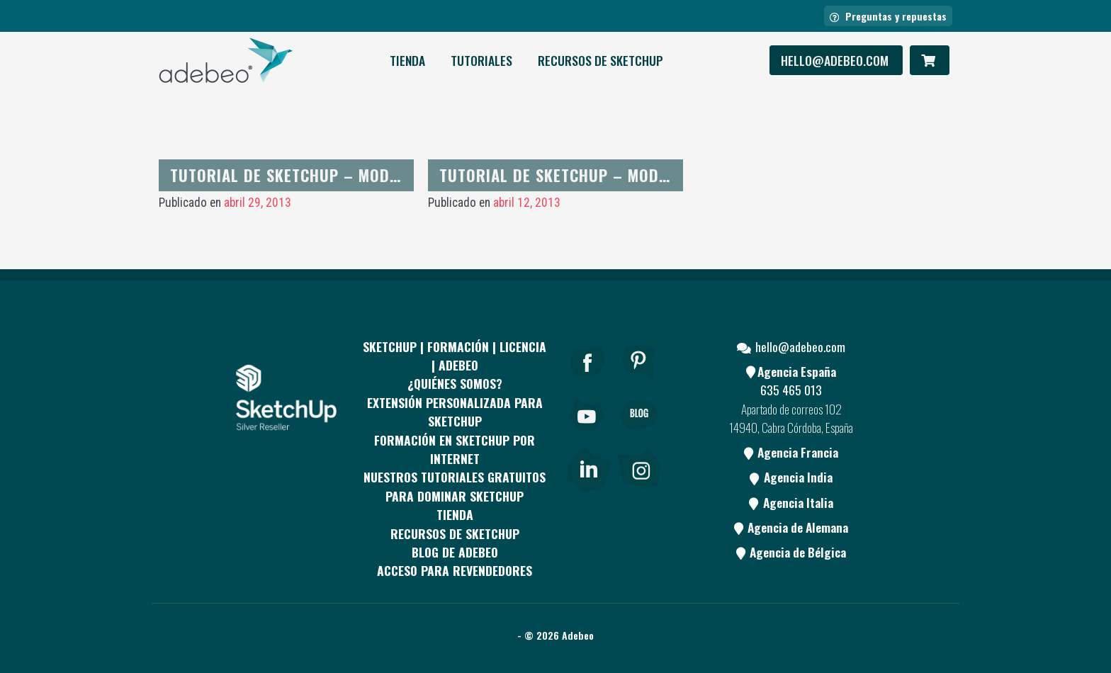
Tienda (407, 60)
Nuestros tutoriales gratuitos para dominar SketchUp (454, 486)
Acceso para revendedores (454, 570)
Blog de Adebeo (455, 552)
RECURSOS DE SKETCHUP (600, 60)
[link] (588, 467)
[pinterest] (639, 381)
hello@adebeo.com (836, 60)
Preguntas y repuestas (888, 16)
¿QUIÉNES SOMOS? (454, 383)
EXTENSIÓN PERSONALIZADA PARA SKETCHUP (455, 411)
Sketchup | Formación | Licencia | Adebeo (454, 355)
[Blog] (639, 434)
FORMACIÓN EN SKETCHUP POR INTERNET (454, 449)
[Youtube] (587, 434)
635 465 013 (791, 389)
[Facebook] (587, 381)
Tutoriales (481, 60)
